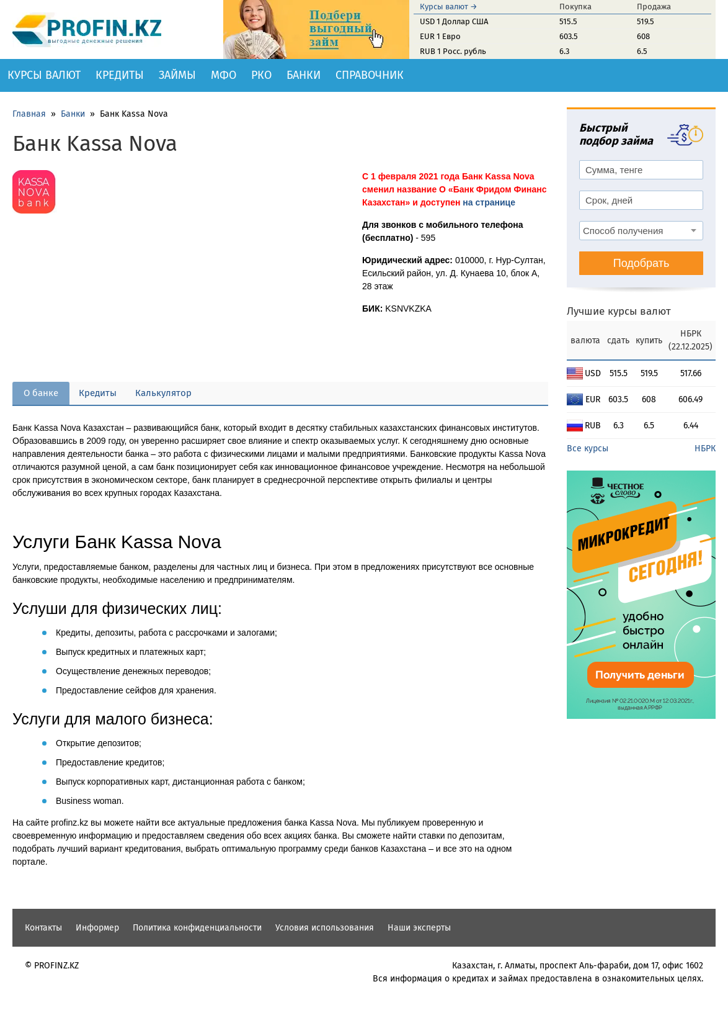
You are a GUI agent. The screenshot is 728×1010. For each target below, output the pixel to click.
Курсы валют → (448, 6)
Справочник (369, 75)
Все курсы (587, 448)
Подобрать (641, 263)
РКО (261, 75)
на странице (489, 202)
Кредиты (119, 75)
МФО (223, 75)
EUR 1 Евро (440, 36)
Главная (29, 114)
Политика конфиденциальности (197, 927)
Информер (97, 927)
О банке (41, 393)
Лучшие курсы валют (619, 311)
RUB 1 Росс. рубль (453, 51)
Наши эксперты (419, 927)
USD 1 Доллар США (454, 21)
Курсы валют (44, 75)
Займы (177, 75)
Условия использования (324, 927)
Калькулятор (163, 393)
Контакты (43, 927)
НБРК (705, 448)
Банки (303, 75)
